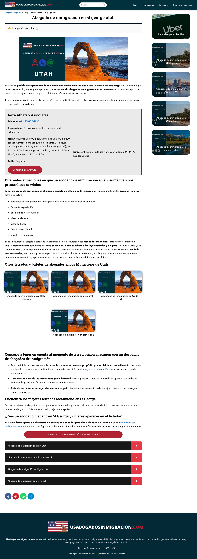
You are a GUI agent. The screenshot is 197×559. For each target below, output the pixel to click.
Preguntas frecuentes (182, 5)
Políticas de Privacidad (88, 553)
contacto (126, 422)
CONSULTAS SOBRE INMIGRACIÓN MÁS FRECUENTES (73, 434)
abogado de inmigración (95, 369)
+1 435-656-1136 (29, 121)
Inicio (135, 5)
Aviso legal (72, 553)
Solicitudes (163, 5)
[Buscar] (104, 4)
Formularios (148, 5)
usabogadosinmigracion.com (20, 426)
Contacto (121, 553)
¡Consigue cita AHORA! (25, 170)
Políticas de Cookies (107, 553)
